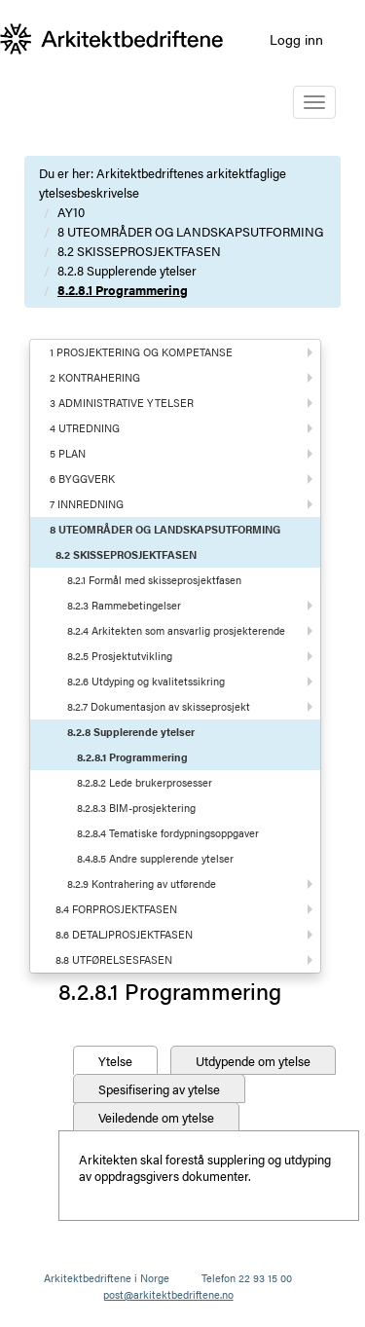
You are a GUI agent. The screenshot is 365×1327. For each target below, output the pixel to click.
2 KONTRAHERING (95, 377)
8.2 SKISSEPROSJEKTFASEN (139, 250)
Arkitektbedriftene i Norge (106, 1278)
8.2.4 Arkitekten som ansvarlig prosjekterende (176, 630)
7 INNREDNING (87, 504)
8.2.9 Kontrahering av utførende (141, 883)
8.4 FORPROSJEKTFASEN (116, 909)
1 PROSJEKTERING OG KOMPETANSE (141, 352)
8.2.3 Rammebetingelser (124, 605)
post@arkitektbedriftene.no (168, 1294)
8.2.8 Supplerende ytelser (127, 270)
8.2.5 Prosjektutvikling (119, 655)
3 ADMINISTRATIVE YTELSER (122, 402)
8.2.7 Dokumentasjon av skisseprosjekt (158, 706)
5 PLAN (68, 453)
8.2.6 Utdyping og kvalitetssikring (146, 681)
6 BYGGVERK (82, 478)
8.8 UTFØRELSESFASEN (113, 959)
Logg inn (296, 39)
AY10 (71, 212)
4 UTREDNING (85, 428)
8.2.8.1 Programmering (122, 289)
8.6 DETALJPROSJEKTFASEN (124, 934)
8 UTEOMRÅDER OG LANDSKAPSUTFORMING (190, 231)
